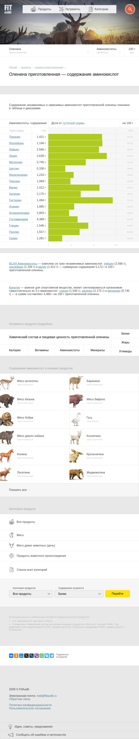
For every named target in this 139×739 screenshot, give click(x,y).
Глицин (14, 225)
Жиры (125, 342)
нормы (73, 123)
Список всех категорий (28, 569)
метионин (114, 290)
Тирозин (14, 181)
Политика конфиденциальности (30, 705)
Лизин (13, 155)
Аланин (14, 206)
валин (42, 266)
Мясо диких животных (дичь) (32, 545)
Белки (125, 333)
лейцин (109, 263)
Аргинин (14, 193)
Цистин (14, 168)
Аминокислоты (70, 350)
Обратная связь (19, 699)
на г (128, 123)
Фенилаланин (18, 174)
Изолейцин (16, 143)
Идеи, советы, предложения (33, 726)
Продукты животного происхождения (37, 555)
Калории (14, 350)
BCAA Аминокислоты (23, 263)
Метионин (15, 162)
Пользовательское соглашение (30, 708)
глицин (63, 290)
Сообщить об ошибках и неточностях (41, 734)
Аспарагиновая (19, 212)
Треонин (14, 136)
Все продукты (22, 521)
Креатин (14, 287)
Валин (13, 187)
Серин (13, 238)
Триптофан (16, 130)
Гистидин (15, 200)
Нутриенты (73, 9)
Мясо (16, 535)
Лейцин (14, 149)
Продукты (44, 9)
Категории (101, 9)
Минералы (98, 350)
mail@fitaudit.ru (47, 695)
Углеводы (125, 351)
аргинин (87, 290)
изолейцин (16, 266)
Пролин (14, 231)
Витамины (42, 350)
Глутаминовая (18, 219)
